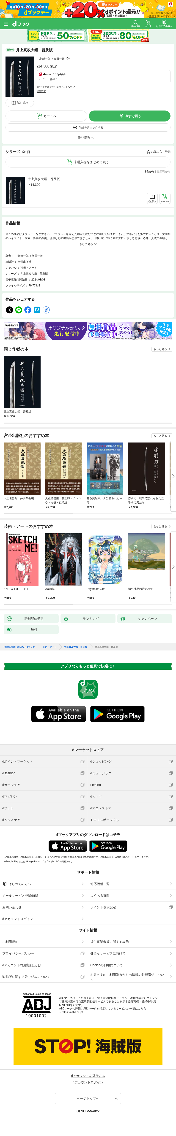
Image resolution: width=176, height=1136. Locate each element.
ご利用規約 (10, 942)
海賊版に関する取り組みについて (26, 977)
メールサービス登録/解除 (20, 895)
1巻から (150, 171)
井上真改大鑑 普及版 (44, 179)
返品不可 (41, 91)
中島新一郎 (43, 58)
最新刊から (163, 171)
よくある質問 (100, 895)
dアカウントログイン (17, 919)
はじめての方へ (16, 884)
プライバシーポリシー (18, 953)
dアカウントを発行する (88, 1076)
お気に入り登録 (160, 151)
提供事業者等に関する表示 (109, 942)
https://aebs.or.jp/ (72, 1012)
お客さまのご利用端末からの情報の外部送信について (127, 977)
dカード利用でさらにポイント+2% (54, 87)
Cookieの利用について (106, 965)
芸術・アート (28, 267)
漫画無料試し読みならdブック (19, 647)
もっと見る (160, 349)
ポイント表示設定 (103, 907)
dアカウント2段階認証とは (21, 965)
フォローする (68, 58)
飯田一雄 (59, 58)
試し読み (22, 102)
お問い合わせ (12, 907)
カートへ (49, 116)
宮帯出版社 (24, 261)
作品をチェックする (91, 127)
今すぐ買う (133, 116)
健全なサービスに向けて (108, 953)
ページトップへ (88, 1098)
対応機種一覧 (100, 884)
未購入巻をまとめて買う (91, 162)
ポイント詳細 (47, 79)
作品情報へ (86, 137)
